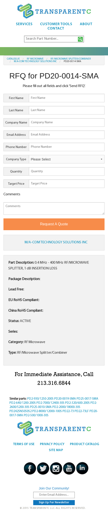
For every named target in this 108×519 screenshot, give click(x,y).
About (86, 24)
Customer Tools (56, 24)
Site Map (56, 450)
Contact (56, 28)
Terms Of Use (24, 444)
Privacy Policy (52, 444)
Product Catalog (84, 444)
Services (24, 24)
